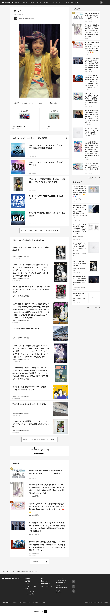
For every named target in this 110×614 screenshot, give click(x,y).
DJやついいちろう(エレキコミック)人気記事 (29, 138)
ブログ (58, 2)
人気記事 (32, 2)
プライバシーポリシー (24, 602)
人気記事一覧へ (93, 178)
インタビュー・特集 (49, 2)
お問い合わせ (35, 602)
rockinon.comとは (6, 602)
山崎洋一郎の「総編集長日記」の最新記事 (28, 240)
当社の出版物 (44, 583)
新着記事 (25, 2)
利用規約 (15, 602)
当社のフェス (74, 2)
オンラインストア (46, 586)
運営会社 (43, 602)
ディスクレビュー (30, 594)
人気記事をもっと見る (38, 562)
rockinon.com (10, 3)
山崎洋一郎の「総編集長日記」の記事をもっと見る (38, 439)
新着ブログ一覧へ (92, 307)
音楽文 (43, 578)
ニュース (39, 2)
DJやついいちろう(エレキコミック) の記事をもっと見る (38, 230)
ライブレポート (29, 591)
